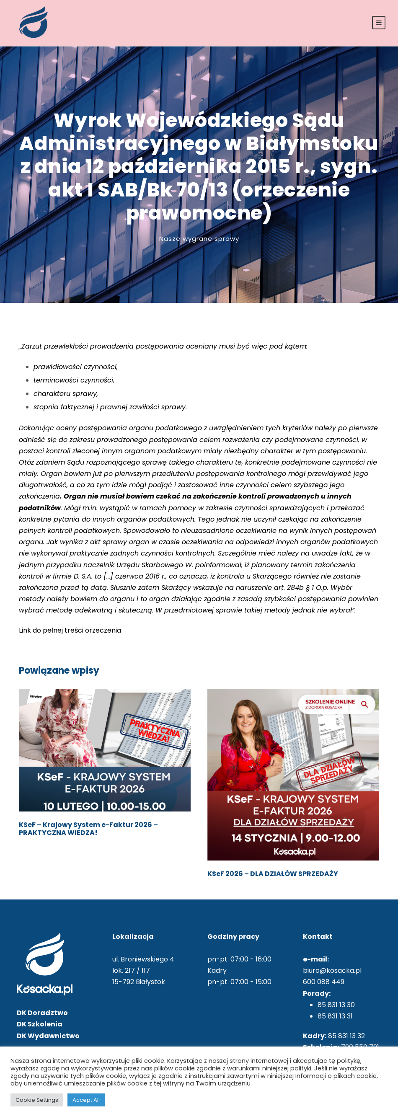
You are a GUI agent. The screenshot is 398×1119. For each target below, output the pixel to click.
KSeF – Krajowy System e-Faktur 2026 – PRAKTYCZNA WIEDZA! (88, 828)
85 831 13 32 (346, 1036)
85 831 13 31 (335, 1016)
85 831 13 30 (336, 1005)
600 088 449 (323, 982)
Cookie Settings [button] (37, 1100)
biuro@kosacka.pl (332, 970)
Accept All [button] (86, 1100)
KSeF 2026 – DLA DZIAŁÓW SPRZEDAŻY (272, 874)
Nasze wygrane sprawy (199, 238)
